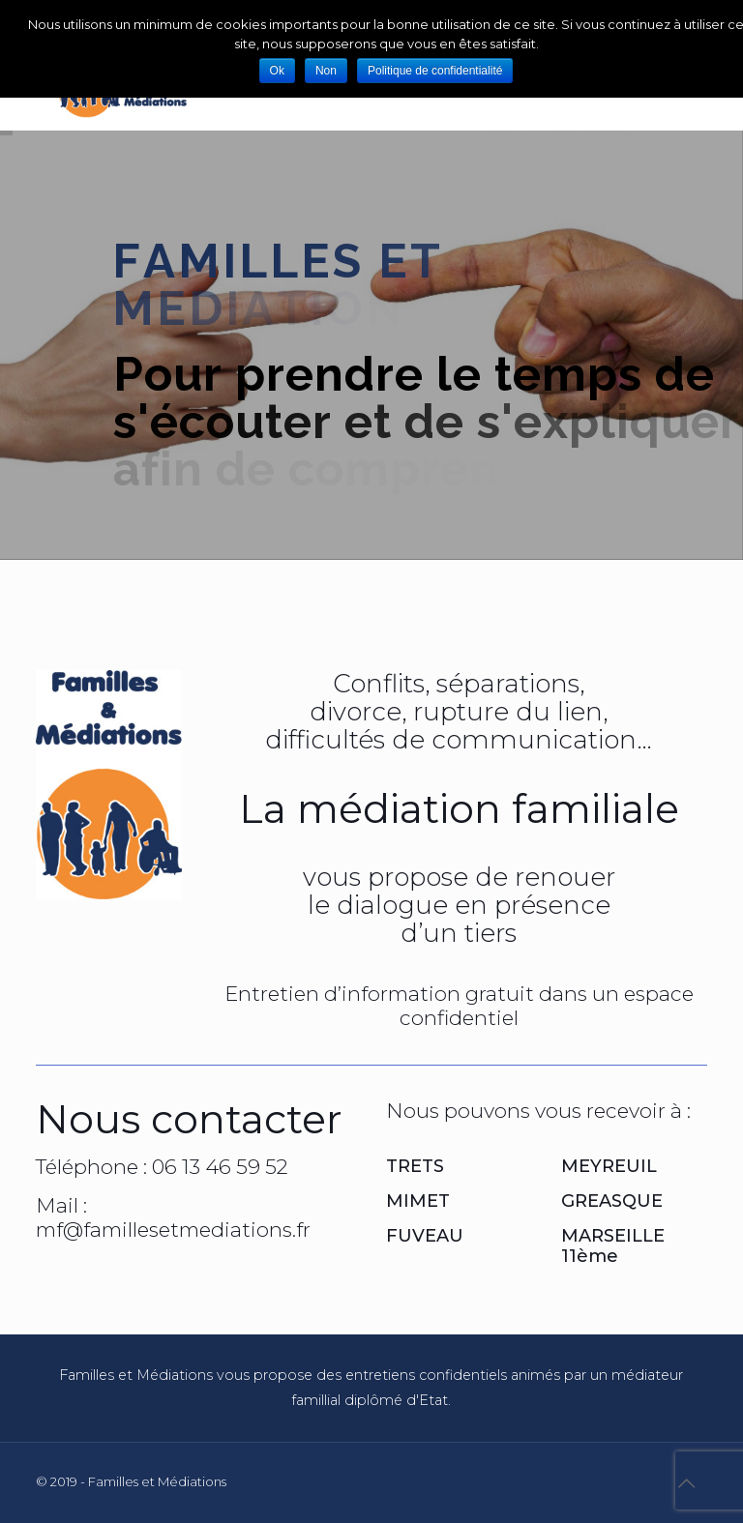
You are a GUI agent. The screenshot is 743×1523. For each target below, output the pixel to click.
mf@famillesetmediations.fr (173, 1229)
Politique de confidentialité (435, 70)
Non (326, 70)
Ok (277, 70)
